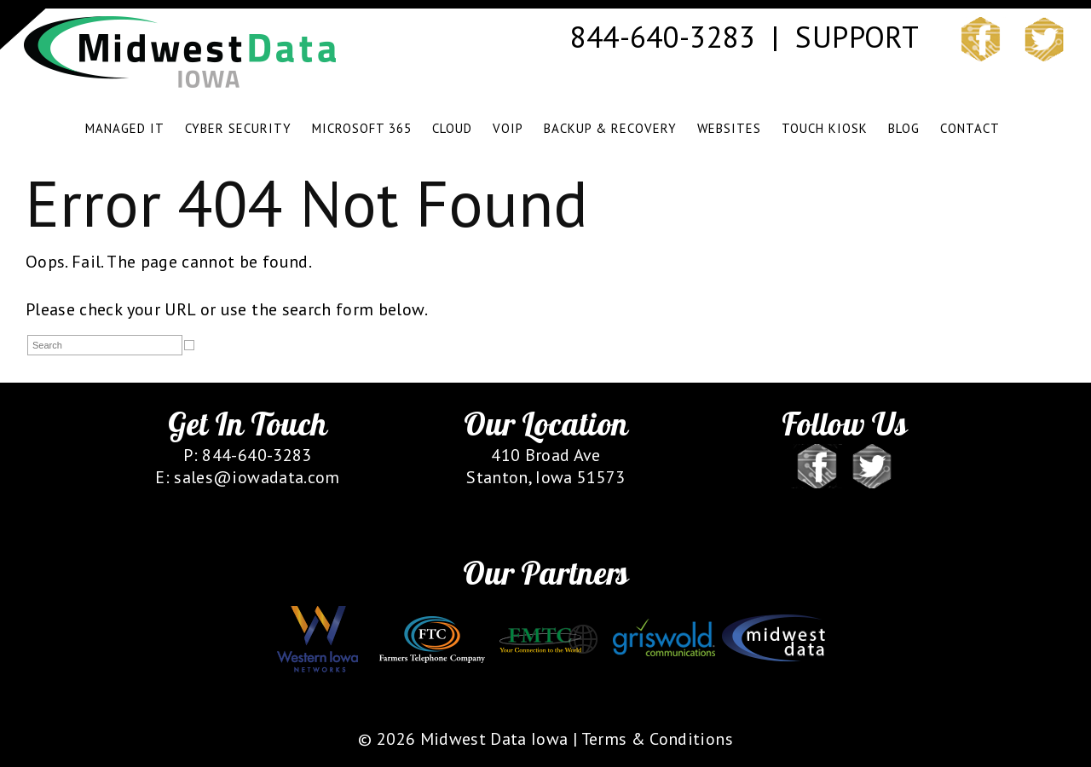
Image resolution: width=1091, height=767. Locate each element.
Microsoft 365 (362, 128)
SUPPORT (856, 36)
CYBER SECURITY (238, 128)
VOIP (508, 128)
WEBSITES (729, 128)
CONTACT (970, 128)
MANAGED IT (125, 128)
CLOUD (452, 128)
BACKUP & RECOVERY (610, 128)
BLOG (904, 128)
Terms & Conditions (657, 739)
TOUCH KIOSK (825, 128)
